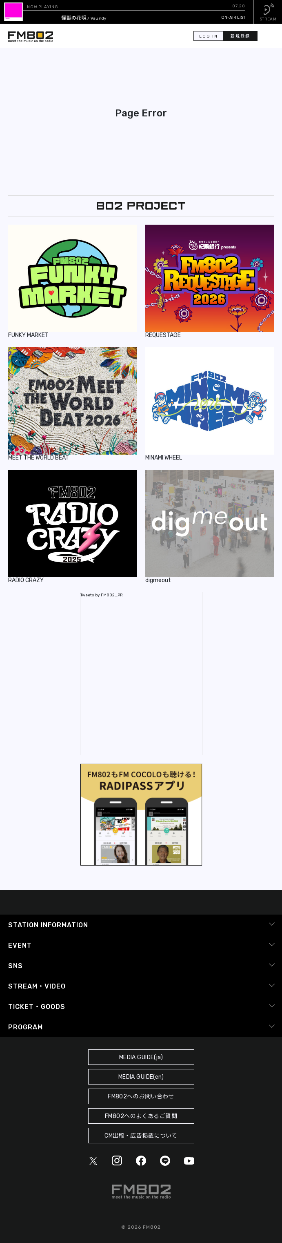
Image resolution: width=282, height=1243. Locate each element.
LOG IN (208, 36)
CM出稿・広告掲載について (141, 1135)
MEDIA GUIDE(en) (141, 1076)
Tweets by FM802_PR (101, 595)
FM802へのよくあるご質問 (141, 1116)
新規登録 (240, 36)
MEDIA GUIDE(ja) (141, 1057)
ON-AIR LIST (233, 17)
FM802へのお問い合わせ (141, 1096)
